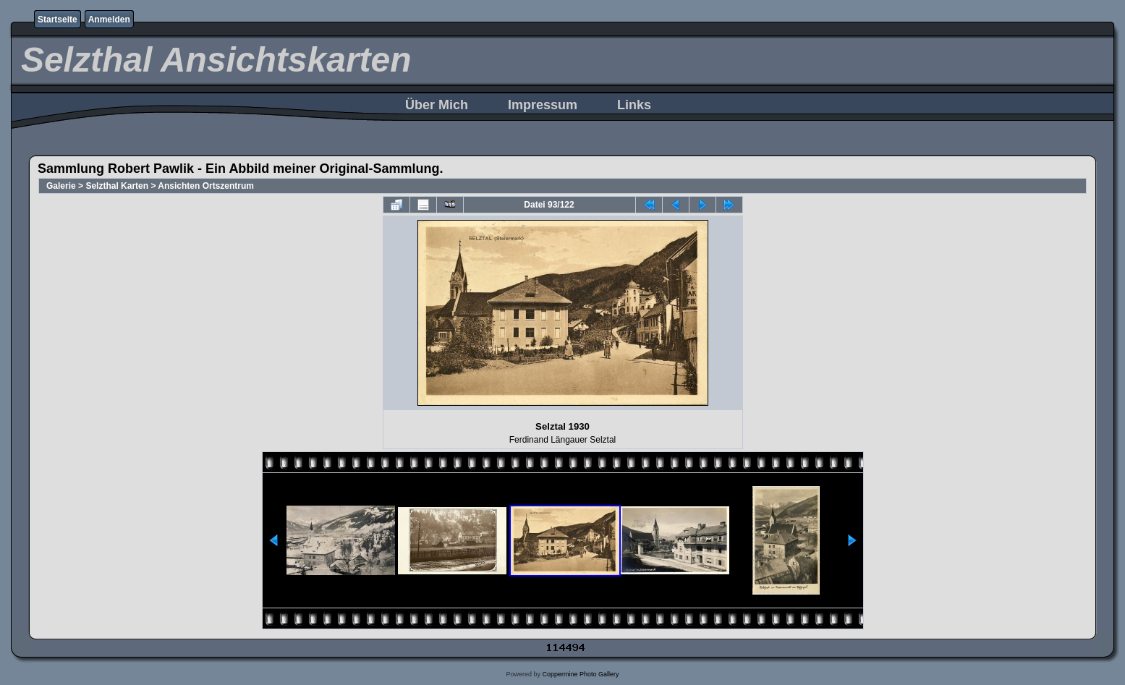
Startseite (57, 19)
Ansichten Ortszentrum (206, 186)
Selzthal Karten (116, 186)
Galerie (61, 186)
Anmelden (109, 19)
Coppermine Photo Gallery (580, 674)
